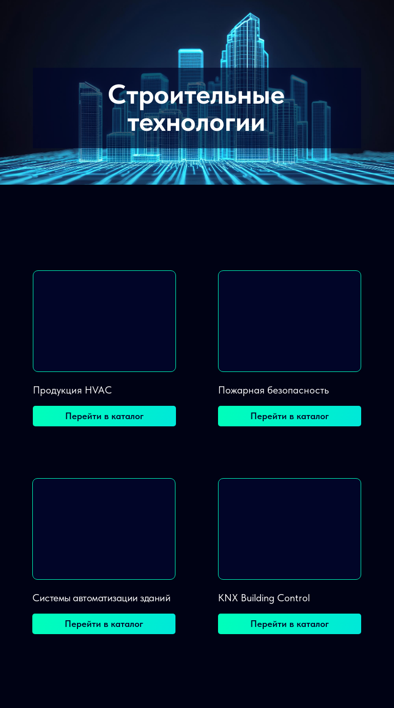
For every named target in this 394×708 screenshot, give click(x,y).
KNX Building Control (264, 598)
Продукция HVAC (72, 390)
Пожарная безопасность (273, 390)
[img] (104, 321)
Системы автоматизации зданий (101, 598)
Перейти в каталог (104, 415)
